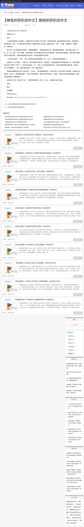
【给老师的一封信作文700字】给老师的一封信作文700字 (35, 263)
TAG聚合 (19, 1)
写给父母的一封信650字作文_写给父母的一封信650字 (34, 171)
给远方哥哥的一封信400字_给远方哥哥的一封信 (57, 127)
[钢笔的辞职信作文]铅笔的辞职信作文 (54, 124)
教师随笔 (79, 5)
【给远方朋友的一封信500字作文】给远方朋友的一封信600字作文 (73, 463)
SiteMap (14, 1)
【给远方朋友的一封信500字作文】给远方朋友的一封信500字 (73, 488)
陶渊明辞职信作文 (75, 509)
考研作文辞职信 (76, 517)
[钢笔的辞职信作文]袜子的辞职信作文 (54, 119)
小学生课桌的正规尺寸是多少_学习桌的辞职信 (56, 122)
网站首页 (36, 5)
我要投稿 (80, 1)
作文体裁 (65, 5)
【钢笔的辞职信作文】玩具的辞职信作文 (16, 122)
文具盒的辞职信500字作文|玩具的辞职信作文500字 (22, 104)
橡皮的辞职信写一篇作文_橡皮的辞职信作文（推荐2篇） (20, 124)
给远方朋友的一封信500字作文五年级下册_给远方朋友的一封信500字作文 (74, 480)
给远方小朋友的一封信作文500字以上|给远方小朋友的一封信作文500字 (73, 472)
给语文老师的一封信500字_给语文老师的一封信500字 (34, 244)
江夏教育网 (3, 1)
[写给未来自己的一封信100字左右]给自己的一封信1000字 (75, 431)
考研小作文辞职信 (72, 520)
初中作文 (51, 5)
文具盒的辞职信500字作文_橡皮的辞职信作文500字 (19, 119)
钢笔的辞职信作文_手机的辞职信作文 (54, 116)
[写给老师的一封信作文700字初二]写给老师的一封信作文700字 (37, 281)
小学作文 (43, 5)
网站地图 (9, 1)
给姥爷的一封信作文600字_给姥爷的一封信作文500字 (34, 134)
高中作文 (58, 5)
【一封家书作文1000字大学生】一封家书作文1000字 (75, 406)
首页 (5, 12)
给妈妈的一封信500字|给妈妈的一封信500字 (17, 127)
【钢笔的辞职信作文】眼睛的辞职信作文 (32, 12)
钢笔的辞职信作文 (71, 501)
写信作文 (17, 12)
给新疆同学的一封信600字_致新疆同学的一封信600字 (34, 299)
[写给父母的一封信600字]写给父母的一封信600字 (32, 208)
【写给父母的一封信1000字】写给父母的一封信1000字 (75, 439)
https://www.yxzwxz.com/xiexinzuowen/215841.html (30, 97)
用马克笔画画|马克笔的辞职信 (16, 107)
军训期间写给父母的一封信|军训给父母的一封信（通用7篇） (74, 366)
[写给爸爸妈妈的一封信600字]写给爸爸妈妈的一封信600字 (36, 189)
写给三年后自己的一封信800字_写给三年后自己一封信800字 (75, 414)
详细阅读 (78, 148)
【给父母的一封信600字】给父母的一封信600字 (74, 423)
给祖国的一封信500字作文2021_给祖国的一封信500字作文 (74, 455)
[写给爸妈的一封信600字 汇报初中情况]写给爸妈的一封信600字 (38, 153)
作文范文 (72, 5)
